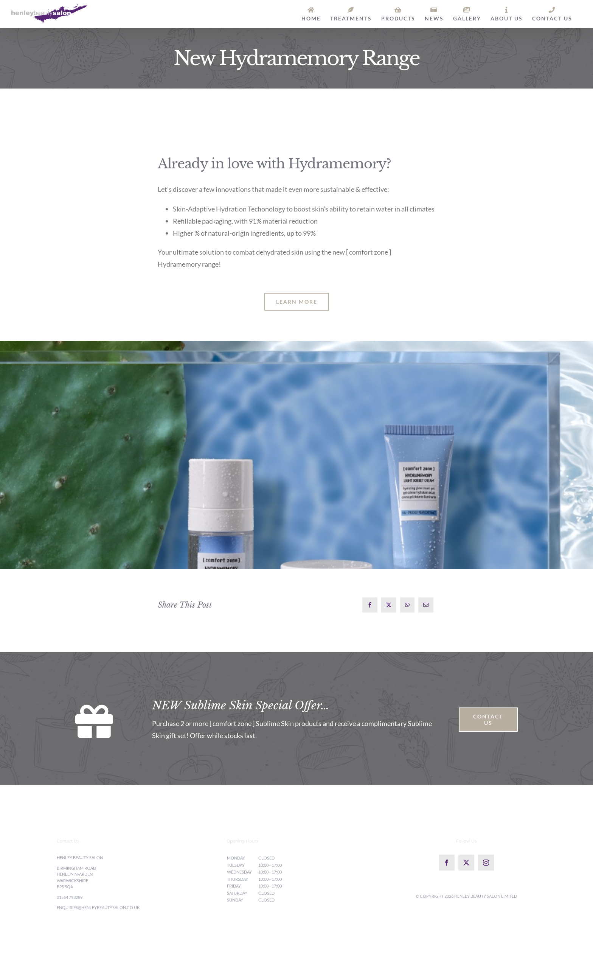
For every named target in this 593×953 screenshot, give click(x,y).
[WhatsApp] (407, 604)
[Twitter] (466, 863)
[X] (388, 604)
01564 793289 (69, 897)
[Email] (425, 604)
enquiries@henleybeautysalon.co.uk (98, 907)
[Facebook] (369, 604)
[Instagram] (486, 863)
